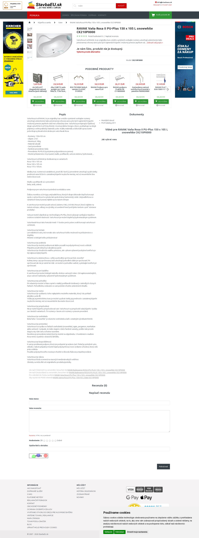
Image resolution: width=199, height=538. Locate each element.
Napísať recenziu (112, 36)
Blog (29, 524)
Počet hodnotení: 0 (95, 36)
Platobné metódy (35, 497)
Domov (65, 15)
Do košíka (38, 101)
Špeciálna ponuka (79, 15)
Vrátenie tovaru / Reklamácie (40, 515)
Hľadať (121, 6)
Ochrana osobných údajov (39, 509)
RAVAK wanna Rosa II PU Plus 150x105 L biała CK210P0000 (76, 378)
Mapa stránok (33, 518)
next (168, 89)
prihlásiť (156, 5)
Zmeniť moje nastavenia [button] (137, 532)
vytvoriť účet (166, 5)
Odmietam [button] (119, 532)
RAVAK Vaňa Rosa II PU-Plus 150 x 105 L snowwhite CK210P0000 (95, 23)
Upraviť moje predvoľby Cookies (42, 527)
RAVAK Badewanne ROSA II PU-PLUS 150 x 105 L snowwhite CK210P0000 (96, 370)
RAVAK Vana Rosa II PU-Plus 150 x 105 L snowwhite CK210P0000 (80, 375)
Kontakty (102, 15)
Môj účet (81, 488)
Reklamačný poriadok (37, 500)
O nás (29, 494)
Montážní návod (107, 120)
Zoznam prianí (83, 494)
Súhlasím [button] (108, 532)
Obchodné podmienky (37, 506)
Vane (60, 23)
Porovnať (37, 105)
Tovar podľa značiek (36, 521)
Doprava (92, 15)
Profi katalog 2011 (108, 123)
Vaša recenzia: (35, 408)
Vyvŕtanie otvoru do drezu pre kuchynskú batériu (49, 512)
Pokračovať (163, 467)
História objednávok (86, 491)
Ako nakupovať (34, 488)
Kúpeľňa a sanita (44, 23)
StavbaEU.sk (43, 534)
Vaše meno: (34, 399)
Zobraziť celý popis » (155, 43)
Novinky (80, 497)
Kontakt (31, 503)
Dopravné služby (35, 491)
